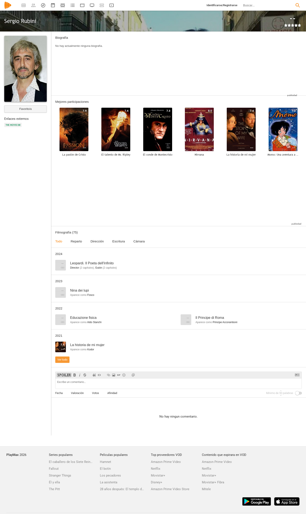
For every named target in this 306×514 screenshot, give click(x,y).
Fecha (59, 393)
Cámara (139, 241)
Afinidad (112, 393)
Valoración (77, 393)
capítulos (87, 267)
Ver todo (62, 359)
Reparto (76, 241)
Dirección (97, 241)
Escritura (118, 241)
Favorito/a (25, 108)
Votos (95, 393)
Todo (58, 241)
